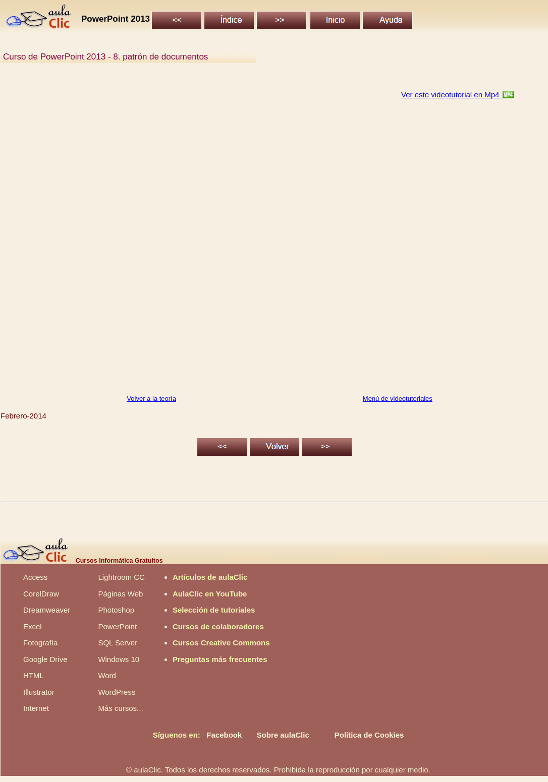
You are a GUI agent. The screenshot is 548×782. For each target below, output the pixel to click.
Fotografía (40, 642)
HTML (33, 675)
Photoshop (116, 610)
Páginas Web (120, 593)
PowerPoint (117, 626)
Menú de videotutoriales (397, 398)
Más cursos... (120, 708)
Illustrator (38, 692)
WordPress (116, 692)
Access (35, 577)
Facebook (224, 735)
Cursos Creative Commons (221, 642)
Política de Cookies (369, 735)
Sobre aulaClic (283, 735)
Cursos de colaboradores (218, 626)
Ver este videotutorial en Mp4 (452, 94)
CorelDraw (41, 593)
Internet (36, 708)
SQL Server (117, 642)
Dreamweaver (46, 610)
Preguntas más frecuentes (220, 659)
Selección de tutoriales (214, 610)
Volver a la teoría (151, 398)
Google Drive (45, 659)
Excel (32, 626)
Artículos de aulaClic (210, 577)
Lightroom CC (121, 577)
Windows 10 (118, 659)
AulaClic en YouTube (210, 593)
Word (107, 675)
